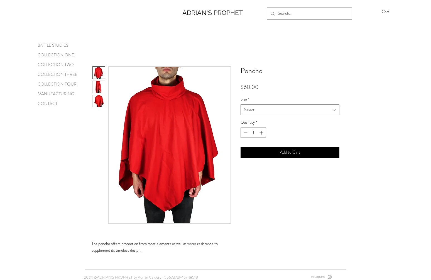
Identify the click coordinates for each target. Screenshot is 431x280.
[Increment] (261, 133)
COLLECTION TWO (56, 65)
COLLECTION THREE (57, 74)
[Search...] (309, 13)
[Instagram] (329, 276)
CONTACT (47, 104)
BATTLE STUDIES (53, 45)
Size (245, 99)
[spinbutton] (253, 133)
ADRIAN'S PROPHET (212, 12)
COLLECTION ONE (56, 55)
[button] (389, 11)
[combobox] (290, 109)
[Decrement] (244, 133)
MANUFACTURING (56, 94)
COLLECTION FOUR (57, 84)
